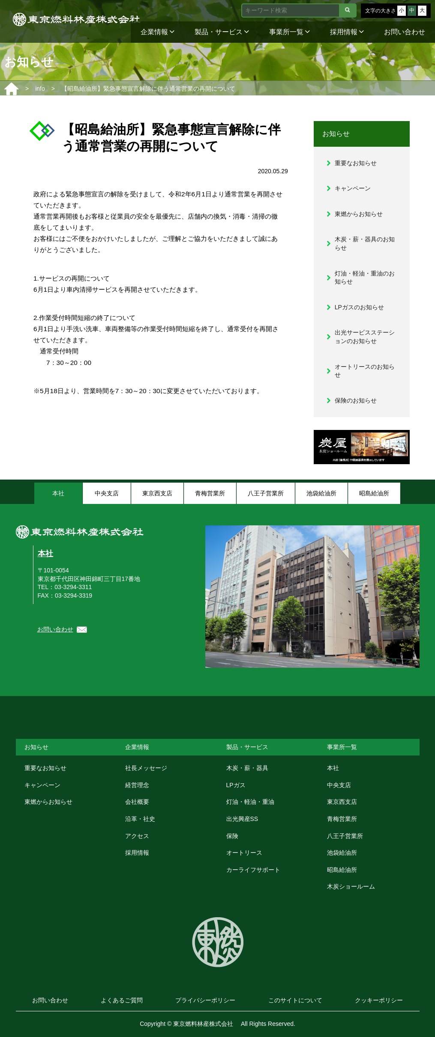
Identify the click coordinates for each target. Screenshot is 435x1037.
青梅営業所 (342, 818)
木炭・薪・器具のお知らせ (365, 243)
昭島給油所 (342, 869)
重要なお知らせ (356, 163)
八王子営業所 (345, 836)
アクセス (137, 836)
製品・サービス (222, 32)
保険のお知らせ (356, 400)
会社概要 (137, 801)
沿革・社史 (140, 818)
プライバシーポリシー (205, 1000)
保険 (232, 836)
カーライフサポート (253, 869)
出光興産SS (242, 818)
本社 (45, 553)
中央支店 (339, 785)
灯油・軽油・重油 (250, 801)
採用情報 (347, 32)
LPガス (236, 785)
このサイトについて (295, 1000)
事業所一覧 (289, 32)
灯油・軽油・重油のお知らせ (365, 277)
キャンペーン (353, 188)
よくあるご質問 (122, 1000)
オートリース (244, 852)
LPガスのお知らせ (359, 307)
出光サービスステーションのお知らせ (365, 336)
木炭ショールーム (351, 886)
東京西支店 (342, 801)
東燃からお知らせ (359, 213)
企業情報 (157, 32)
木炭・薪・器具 (247, 767)
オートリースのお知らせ (365, 371)
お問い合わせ (404, 32)
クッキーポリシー (379, 1000)
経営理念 (137, 785)
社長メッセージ (146, 767)
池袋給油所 (342, 852)
